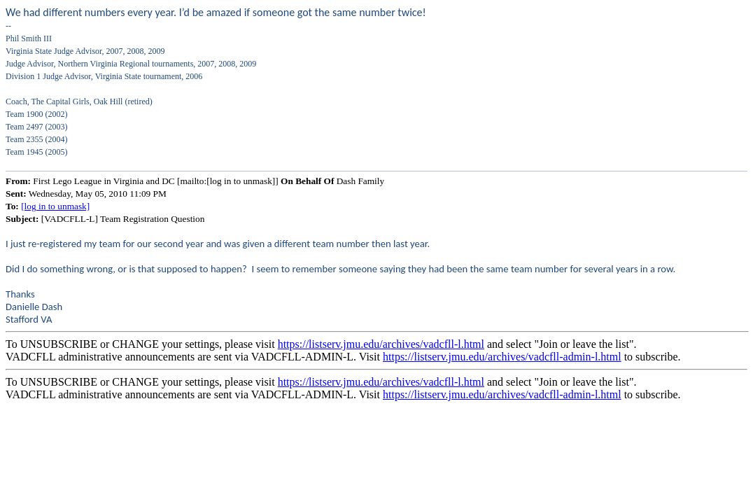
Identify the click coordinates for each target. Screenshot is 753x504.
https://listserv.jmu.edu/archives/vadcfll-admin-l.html (502, 357)
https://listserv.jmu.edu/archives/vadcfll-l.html (381, 344)
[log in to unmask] (55, 206)
